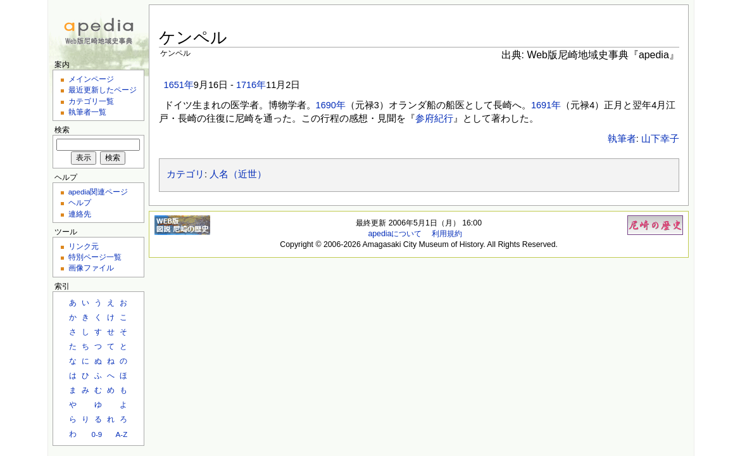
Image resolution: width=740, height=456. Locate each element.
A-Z (122, 434)
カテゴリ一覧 (91, 101)
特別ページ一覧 (95, 257)
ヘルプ (79, 202)
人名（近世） (238, 174)
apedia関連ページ (98, 191)
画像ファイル (91, 267)
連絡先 (79, 214)
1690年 (331, 105)
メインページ (91, 79)
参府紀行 (434, 118)
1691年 (546, 105)
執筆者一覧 (87, 112)
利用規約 (447, 233)
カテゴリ (185, 174)
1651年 (179, 85)
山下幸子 (660, 139)
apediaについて (395, 233)
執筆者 (622, 139)
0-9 (96, 434)
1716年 (251, 85)
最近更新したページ (102, 90)
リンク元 (83, 246)
